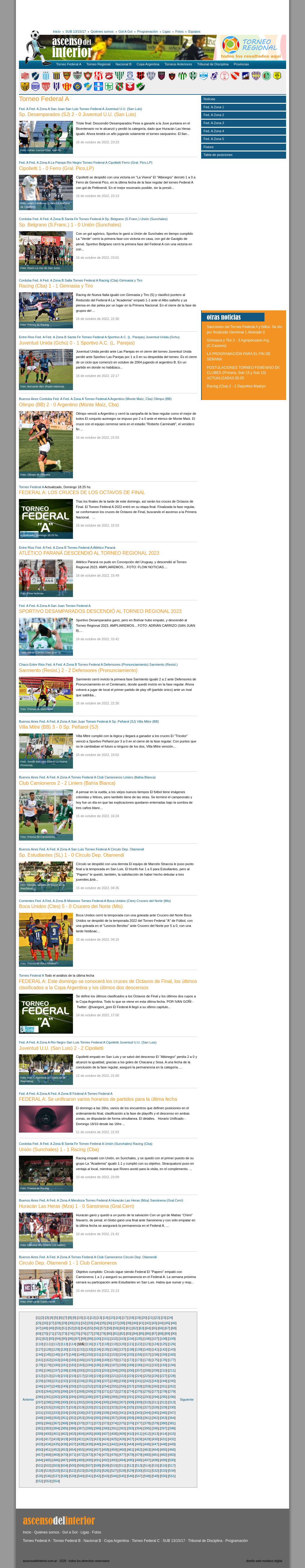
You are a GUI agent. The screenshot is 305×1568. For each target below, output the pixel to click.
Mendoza (78, 1200)
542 (97, 1476)
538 (64, 1476)
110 (39, 1344)
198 (64, 1370)
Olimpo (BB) (163, 399)
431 (163, 1439)
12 (93, 1317)
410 (130, 1433)
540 (80, 1476)
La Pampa (58, 162)
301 (72, 1402)
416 (39, 1439)
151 (97, 1354)
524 (89, 1470)
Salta (68, 280)
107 (155, 1338)
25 (39, 1323)
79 (103, 1333)
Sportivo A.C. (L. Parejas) (126, 337)
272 (113, 1391)
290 (122, 1397)
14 (105, 1317)
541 (89, 1476)
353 (80, 1418)
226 (155, 1376)
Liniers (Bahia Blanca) (139, 777)
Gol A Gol (125, 31)
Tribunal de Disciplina (213, 64)
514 (147, 1465)
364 (171, 1418)
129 (56, 1349)
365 (39, 1423)
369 (72, 1423)
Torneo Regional (98, 64)
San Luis (71, 109)
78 (96, 1333)
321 (97, 1407)
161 (39, 1360)
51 (64, 1328)
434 (47, 1444)
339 (105, 1412)
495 (130, 1460)
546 (130, 1476)
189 (130, 1365)
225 (147, 1376)
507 (89, 1465)
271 (105, 1391)
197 (56, 1370)
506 (80, 1465)
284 (72, 1397)
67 (167, 1328)
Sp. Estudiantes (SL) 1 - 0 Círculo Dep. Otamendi (71, 855)
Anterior (28, 1399)
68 (173, 1328)
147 (64, 1354)
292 (138, 1397)
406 (97, 1433)
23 (163, 1317)
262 (171, 1386)
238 (113, 1381)
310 (147, 1402)
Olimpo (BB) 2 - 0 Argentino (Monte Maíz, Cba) (69, 404)
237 (105, 1381)
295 (163, 1397)
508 (97, 1465)
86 (148, 1333)
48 (45, 1328)
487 (64, 1460)
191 (147, 1365)
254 (105, 1386)
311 (155, 1402)
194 (171, 1365)
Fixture (209, 147)
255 (113, 1386)
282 (56, 1397)
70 (45, 1333)
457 (97, 1449)
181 (64, 1365)
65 (154, 1328)
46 (173, 1323)
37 (116, 1323)
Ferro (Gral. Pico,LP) (137, 162)
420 (72, 1439)
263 (39, 1391)
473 (89, 1454)
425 (113, 1439)
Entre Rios (26, 337)
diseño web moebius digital (264, 1561)
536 (47, 1476)
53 (77, 1328)
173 (138, 1360)
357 (113, 1418)
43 (154, 1323)
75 (77, 1333)
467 (39, 1454)
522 (72, 1470)
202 (97, 1370)
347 (171, 1412)
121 (130, 1344)
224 (138, 1376)
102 (113, 1338)
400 (47, 1433)
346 (163, 1412)
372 (97, 1423)
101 (105, 1338)
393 (130, 1428)
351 (64, 1418)
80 (109, 1333)
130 (64, 1349)
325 (130, 1407)
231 (56, 1381)
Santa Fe (71, 219)
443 (122, 1444)
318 (72, 1407)
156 (138, 1354)
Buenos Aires (28, 399)
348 (39, 1418)
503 (56, 1465)
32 (84, 1323)
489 (80, 1460)
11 (86, 1317)
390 (105, 1428)
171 (122, 1360)
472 (80, 1454)
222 (122, 1376)
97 (77, 1338)
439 (89, 1444)
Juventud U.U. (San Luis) (123, 109)
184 (89, 1365)
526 (105, 1470)
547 (138, 1476)
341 (122, 1412)
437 (72, 1444)
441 (105, 1444)
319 (80, 1407)
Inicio (57, 31)
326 (138, 1407)
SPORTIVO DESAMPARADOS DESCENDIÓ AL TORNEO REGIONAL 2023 (100, 611)
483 (171, 1454)
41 (141, 1323)
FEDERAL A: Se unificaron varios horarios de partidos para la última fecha (98, 1099)
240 (130, 1381)
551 (171, 1476)
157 (147, 1354)
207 (138, 1370)
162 (47, 1360)
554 (56, 1481)
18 (131, 1317)
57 (103, 1328)
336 (80, 1412)
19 (138, 1317)
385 (64, 1428)
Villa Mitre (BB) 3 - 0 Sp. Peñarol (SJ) (58, 727)
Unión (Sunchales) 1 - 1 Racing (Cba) (59, 1149)
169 (105, 1360)
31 (77, 1323)
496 (138, 1460)
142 (163, 1349)
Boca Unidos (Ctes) (121, 901)
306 (113, 1402)
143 (171, 1349)
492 (105, 1460)
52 (71, 1328)
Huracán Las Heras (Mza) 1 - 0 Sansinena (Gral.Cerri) (76, 1206)
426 (122, 1439)
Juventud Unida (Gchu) (163, 337)
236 (97, 1381)
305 (105, 1402)
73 (64, 1333)
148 (72, 1354)
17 (125, 1317)
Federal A (79, 1093)
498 (155, 1460)
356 (105, 1418)
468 (47, 1454)
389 (97, 1428)
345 (155, 1412)
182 (72, 1365)
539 (72, 1476)
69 (39, 1333)
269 (89, 1391)
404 (80, 1433)
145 (47, 1354)
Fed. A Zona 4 (214, 131)
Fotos (179, 31)
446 (147, 1444)
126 (171, 1344)
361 (147, 1418)
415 (171, 1433)
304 (97, 1402)
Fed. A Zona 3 (214, 123)
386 (72, 1428)
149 (80, 1354)
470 (64, 1454)
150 (89, 1354)
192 (155, 1365)
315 (47, 1407)
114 (72, 1344)
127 (39, 1349)
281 (47, 1397)
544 (113, 1476)
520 (56, 1470)
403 (72, 1433)
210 (163, 1370)
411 (138, 1433)
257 (130, 1386)
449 (171, 1444)
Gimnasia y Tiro (130, 280)
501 (39, 1465)
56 (96, 1328)
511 (122, 1465)
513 (138, 1465)
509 (105, 1465)
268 (80, 1391)
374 (113, 1423)
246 (39, 1386)
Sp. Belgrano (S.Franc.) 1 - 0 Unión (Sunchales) (70, 224)
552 (39, 1481)
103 (122, 1338)
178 (39, 1365)
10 (80, 1317)
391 (113, 1428)
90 (173, 1333)
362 (155, 1418)
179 (47, 1365)
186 (105, 1365)
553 (47, 1481)
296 (171, 1397)
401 (56, 1433)
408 (113, 1433)
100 (97, 1338)
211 (171, 1370)
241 (138, 1381)
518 (39, 1470)
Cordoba (25, 219)
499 (163, 1460)
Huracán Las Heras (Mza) (130, 1200)
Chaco (24, 664)
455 (80, 1449)
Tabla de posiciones (218, 155)
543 (105, 1476)
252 (89, 1386)
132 (80, 1349)
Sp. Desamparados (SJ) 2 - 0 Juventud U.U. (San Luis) (77, 114)
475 (105, 1454)
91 (39, 1338)
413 (155, 1433)
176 (163, 1360)
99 (90, 1338)
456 (89, 1449)
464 (155, 1449)
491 (97, 1460)
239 (122, 1381)
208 (147, 1370)
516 (163, 1465)
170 (113, 1360)
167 (89, 1360)
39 (129, 1323)
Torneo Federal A (68, 64)
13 (99, 1317)
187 (113, 1365)
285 (80, 1397)
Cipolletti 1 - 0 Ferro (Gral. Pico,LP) (56, 168)
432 (171, 1439)
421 (80, 1439)
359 (130, 1418)
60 (122, 1328)
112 (56, 1344)
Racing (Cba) (108, 280)
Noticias (209, 99)
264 (47, 1391)
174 (147, 1360)
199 (72, 1370)
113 (64, 1344)
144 (39, 1354)
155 (130, 1354)
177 (171, 1360)
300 (64, 1402)
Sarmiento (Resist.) (163, 664)
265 (56, 1391)
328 (155, 1407)
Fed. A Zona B (53, 219)
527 (113, 1470)
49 (51, 1328)
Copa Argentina (148, 64)
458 (105, 1449)
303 (89, 1402)
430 (155, 1439)
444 (130, 1444)
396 (155, 1428)
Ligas (167, 31)
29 (64, 1323)
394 (138, 1428)
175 (155, 1360)
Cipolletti (115, 162)
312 (163, 1402)
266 (64, 1391)
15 (112, 1317)
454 (72, 1449)
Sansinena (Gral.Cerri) (166, 1200)
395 (147, 1428)
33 (90, 1323)
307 (122, 1402)
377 (138, 1423)
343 (138, 1412)
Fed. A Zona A (39, 109)
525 (97, 1470)
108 (163, 1338)
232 (64, 1381)
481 (155, 1454)
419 (64, 1439)
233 (72, 1381)
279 (171, 1391)
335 (72, 1412)
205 (122, 1370)
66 (161, 1328)
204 (113, 1370)
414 (163, 1433)
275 (138, 1391)
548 (147, 1476)
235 (89, 1381)
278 (163, 1391)
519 (47, 1470)
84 (135, 1333)
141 (155, 1349)
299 (56, 1402)
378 (147, 1423)
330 (171, 1407)
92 (45, 1338)
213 (47, 1376)
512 (130, 1465)
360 (138, 1418)
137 (122, 1349)
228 (171, 1376)
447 (155, 1444)
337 (89, 1412)
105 (138, 1338)
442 (113, 1444)
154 (122, 1354)
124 (155, 1344)
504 (64, 1465)
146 (56, 1354)
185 (97, 1365)
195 (39, 1370)
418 (56, 1439)
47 (39, 1328)
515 (155, 1465)
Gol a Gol (69, 1532)
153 (113, 1354)
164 (64, 1360)
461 (130, 1449)
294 (155, 1397)
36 (109, 1323)
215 (64, 1376)
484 (39, 1460)
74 (71, 1333)
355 (97, 1418)
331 (39, 1412)
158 (155, 1354)
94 (58, 1338)
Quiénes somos (102, 31)
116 (89, 1344)
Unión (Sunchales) (154, 219)
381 (171, 1423)
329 (163, 1407)
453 (64, 1449)
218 (89, 1376)
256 (122, 1386)
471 (72, 1454)
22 (157, 1317)
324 (122, 1407)
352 (72, 1418)
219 (97, 1376)
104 (130, 1338)
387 (80, 1428)
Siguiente (187, 1399)
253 (97, 1386)
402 (64, 1433)
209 (155, 1370)
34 (96, 1323)
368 (64, 1423)
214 (56, 1376)
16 (118, 1317)
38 (122, 1323)
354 (89, 1418)
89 (167, 1333)
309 (138, 1402)
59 (116, 1328)
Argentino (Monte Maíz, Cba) (131, 399)
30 (71, 1323)
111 (47, 1344)
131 (72, 1349)
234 (80, 1381)
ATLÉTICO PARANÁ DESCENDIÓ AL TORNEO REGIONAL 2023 (89, 553)
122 (138, 1344)
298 (47, 1402)
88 (161, 1333)
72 (58, 1333)
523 (80, 1470)
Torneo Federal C (146, 1541)
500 (171, 1460)
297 (39, 1402)
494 (122, 1460)
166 (80, 1360)
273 (122, 1391)
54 (84, 1328)
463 (147, 1449)
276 (147, 1391)
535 (39, 1476)
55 (90, 1328)
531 (147, 1470)
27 (51, 1323)
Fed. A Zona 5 (214, 139)
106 (147, 1338)
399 (39, 1433)
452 (56, 1449)
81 (116, 1333)
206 (130, 1370)
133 (89, 1349)
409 (122, 1433)
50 (58, 1328)
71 (51, 1333)
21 (150, 1317)
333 (56, 1412)
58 (109, 1328)
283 (64, 1397)
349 (47, 1418)
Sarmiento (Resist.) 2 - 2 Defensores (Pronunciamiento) (78, 670)
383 (47, 1428)
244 (163, 1381)
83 (129, 1333)
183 (80, 1365)
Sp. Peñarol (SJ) (124, 721)
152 (105, 1354)
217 (80, 1376)
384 (56, 1428)
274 (130, 1391)
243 (155, 1381)
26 (45, 1323)
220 (105, 1376)
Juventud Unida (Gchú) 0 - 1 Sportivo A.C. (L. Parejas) (77, 342)
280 (39, 1397)
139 (138, 1349)
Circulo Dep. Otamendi (127, 849)
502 (47, 1465)
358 (122, 1418)
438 (80, 1444)
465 (163, 1449)
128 (47, 1349)
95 (64, 1338)
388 (89, 1428)
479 (138, 1454)
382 (39, 1428)
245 (171, 1381)
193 (163, 1365)
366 (47, 1423)
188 (122, 1365)
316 (56, 1407)
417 (47, 1439)
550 (163, 1476)
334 (64, 1412)
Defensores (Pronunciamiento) (126, 664)
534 (171, 1470)
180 (56, 1365)
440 (97, 1444)
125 (163, 1344)
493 (113, 1460)
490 (89, 1460)
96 (71, 1338)
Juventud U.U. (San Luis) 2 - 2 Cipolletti (61, 1048)
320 (89, 1407)
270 (97, 1391)
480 (147, 1454)
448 (163, 1444)
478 (130, 1454)
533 (163, 1470)
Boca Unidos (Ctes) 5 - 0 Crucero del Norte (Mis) (71, 906)
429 (147, 1439)
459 (113, 1449)
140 (147, 1349)
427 (130, 1439)
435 (56, 1444)
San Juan (58, 109)
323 (113, 1407)
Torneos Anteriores (178, 64)
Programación (147, 31)
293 (147, 1397)
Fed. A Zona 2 (214, 115)
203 (105, 1370)
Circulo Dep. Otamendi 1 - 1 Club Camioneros (68, 1262)
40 (135, 1323)
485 (47, 1460)
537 (56, 1476)
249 (64, 1386)
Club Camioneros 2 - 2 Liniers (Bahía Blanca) (67, 783)
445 (138, 1444)
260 (155, 1386)
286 (89, 1397)
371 (89, 1423)
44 (161, 1323)
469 (56, 1454)
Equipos (194, 31)
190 (138, 1365)
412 (147, 1433)
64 (148, 1328)
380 (163, 1423)
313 (171, 1402)
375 (122, 1423)
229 (39, 1381)
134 (97, 1349)
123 (147, 1344)
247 (47, 1386)
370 (80, 1423)
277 (155, 1391)
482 (163, 1454)
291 (130, 1397)
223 (130, 1376)
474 (97, 1454)
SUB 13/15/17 (75, 31)
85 (141, 1333)
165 (72, 1360)
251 (80, 1386)
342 (130, 1412)
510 (113, 1465)
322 (105, 1407)
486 (56, 1460)
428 (138, 1439)
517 (171, 1465)
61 (129, 1328)
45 (167, 1323)
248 (56, 1386)
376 (130, 1423)
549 (155, 1476)
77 (90, 1333)
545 (122, 1476)
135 (105, 1349)
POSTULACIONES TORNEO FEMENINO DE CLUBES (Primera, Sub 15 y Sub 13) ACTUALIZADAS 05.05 (243, 373)
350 (56, 1418)
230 (47, 1381)
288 (105, 1397)
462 (138, 1449)
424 (105, 1439)
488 (72, 1460)
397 (163, 1428)
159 (163, 1354)
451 (47, 1449)
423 (97, 1439)
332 (47, 1412)
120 (122, 1344)
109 (171, 1338)
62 (135, 1328)
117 (97, 1344)
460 (122, 1449)
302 (80, 1402)
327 (147, 1407)
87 (154, 1333)
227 (163, 1376)
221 (113, 1376)
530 (138, 1470)
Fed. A (23, 109)
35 (103, 1323)
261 (163, 1386)
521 (64, 1470)
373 (105, 1423)
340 (113, 1412)
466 (171, 1449)
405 (89, 1433)
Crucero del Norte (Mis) (154, 901)
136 (113, 1349)
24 (170, 1317)
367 (56, 1423)
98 (84, 1338)
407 (105, 1433)
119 (113, 1344)
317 (64, 1407)
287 (97, 1397)
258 (138, 1386)
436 (64, 1444)
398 (171, 1428)
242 (147, 1381)
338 (97, 1412)
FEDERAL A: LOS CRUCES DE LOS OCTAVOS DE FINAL (82, 492)
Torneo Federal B (67, 1541)
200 (80, 1370)
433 (39, 1444)
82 (122, 1333)
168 (97, 1360)
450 (39, 1449)
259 (147, 1386)
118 (105, 1344)
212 (39, 1376)
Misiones (73, 901)
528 (122, 1470)
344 (147, 1412)
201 (89, 1370)
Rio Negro (74, 162)
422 (89, 1439)
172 (130, 1360)
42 (148, 1323)
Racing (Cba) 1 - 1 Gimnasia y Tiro (56, 285)
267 (72, 1391)
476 (113, 1454)
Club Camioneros (109, 777)
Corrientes (26, 901)
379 (155, 1423)
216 (72, 1376)
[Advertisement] (107, 13)
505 (72, 1465)
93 (51, 1338)
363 (163, 1418)
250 (72, 1386)
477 (122, 1454)
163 (56, 1360)
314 (39, 1407)
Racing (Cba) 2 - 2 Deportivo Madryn (236, 386)
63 (141, 1328)
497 (147, 1460)
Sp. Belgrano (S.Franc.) (122, 219)
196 (47, 1370)
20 (144, 1317)
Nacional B (123, 64)
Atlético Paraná (104, 547)
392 (122, 1428)
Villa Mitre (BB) (148, 721)
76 (84, 1333)
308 (130, 1402)
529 (130, 1470)
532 (155, 1470)
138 (130, 1349)
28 (58, 1323)
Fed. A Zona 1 (214, 107)
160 (171, 1354)
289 (113, 1397)
